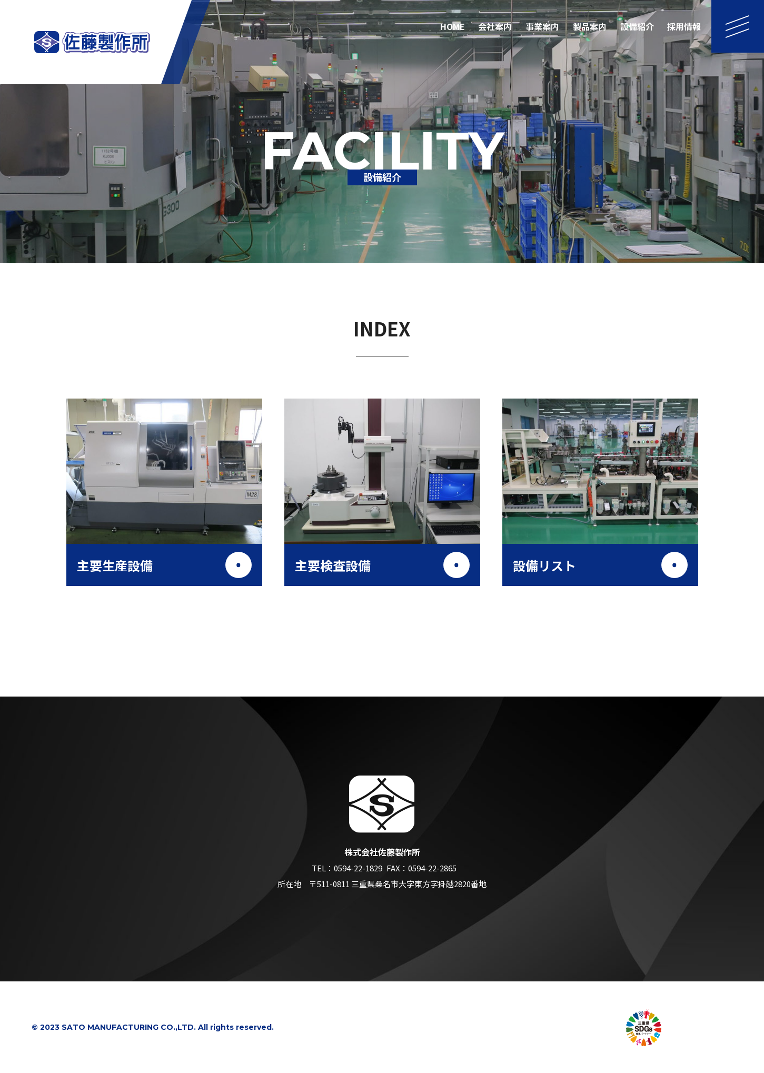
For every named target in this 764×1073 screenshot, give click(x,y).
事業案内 (542, 26)
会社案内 (495, 26)
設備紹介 (637, 26)
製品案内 (590, 26)
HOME (452, 26)
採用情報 (684, 26)
